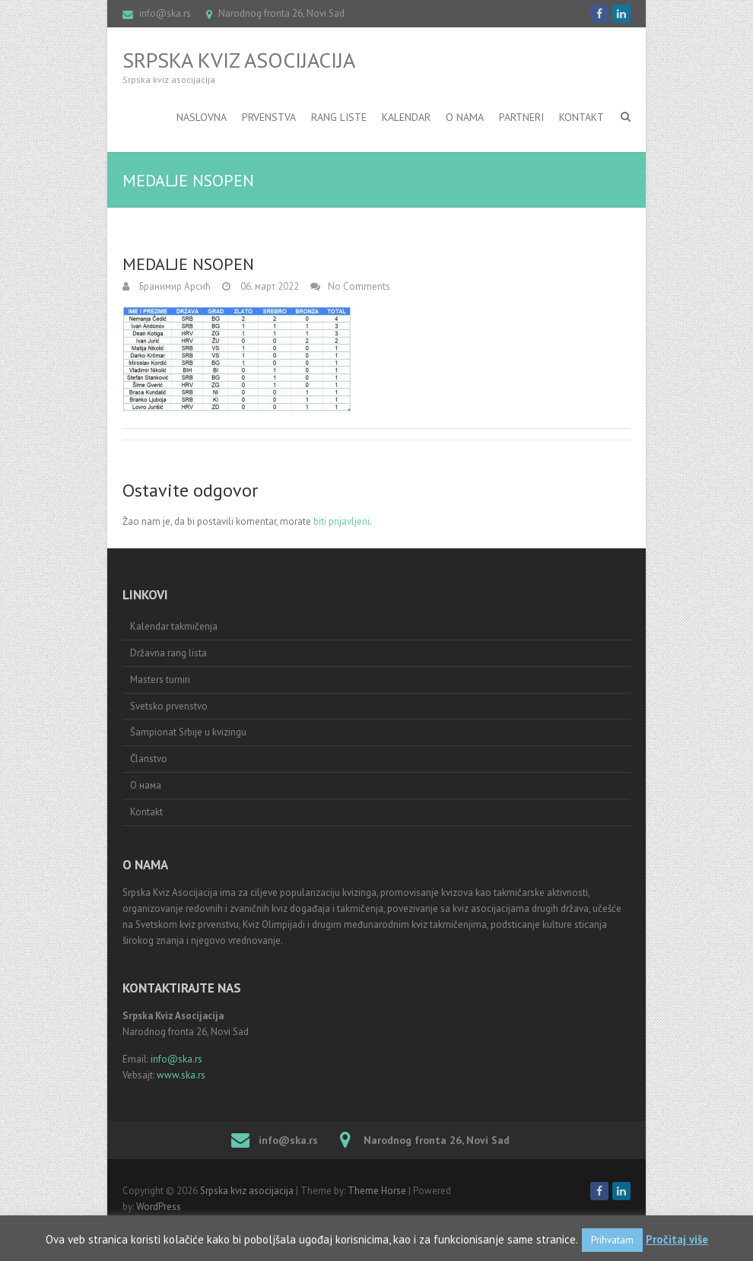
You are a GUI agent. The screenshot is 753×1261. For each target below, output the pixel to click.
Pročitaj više (677, 1239)
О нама (145, 785)
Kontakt (581, 117)
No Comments (359, 286)
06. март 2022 (268, 286)
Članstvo (148, 758)
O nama (465, 117)
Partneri (521, 117)
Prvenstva (269, 117)
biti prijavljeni (341, 521)
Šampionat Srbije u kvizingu (188, 732)
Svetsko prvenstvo (169, 706)
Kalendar (406, 117)
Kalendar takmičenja (174, 626)
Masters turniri (160, 679)
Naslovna (201, 117)
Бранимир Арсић (174, 286)
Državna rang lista (168, 652)
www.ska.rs (181, 1075)
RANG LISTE (339, 117)
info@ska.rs (165, 13)
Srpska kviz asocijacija (238, 60)
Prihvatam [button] (612, 1240)
